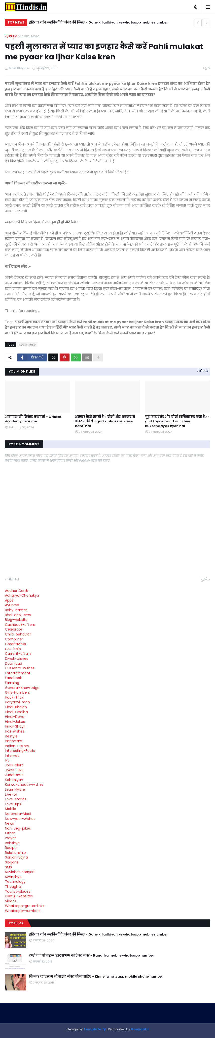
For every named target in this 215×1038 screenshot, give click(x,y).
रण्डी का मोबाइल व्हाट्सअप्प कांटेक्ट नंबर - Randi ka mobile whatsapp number (91, 955)
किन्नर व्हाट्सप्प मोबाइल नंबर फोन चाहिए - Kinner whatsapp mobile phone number (96, 976)
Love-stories (15, 799)
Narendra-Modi (18, 813)
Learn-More (29, 36)
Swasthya (13, 876)
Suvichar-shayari (19, 871)
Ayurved (12, 605)
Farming (12, 682)
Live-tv (11, 794)
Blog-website (16, 619)
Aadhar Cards (17, 590)
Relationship (15, 852)
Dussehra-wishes (20, 668)
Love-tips (13, 804)
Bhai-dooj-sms (18, 614)
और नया (13, 579)
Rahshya (12, 842)
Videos (10, 901)
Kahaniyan (14, 779)
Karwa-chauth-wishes (24, 784)
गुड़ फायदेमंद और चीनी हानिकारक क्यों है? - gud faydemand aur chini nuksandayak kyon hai (177, 421)
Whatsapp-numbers (22, 910)
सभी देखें (202, 371)
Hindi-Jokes (15, 721)
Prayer (10, 837)
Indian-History (17, 745)
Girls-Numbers (17, 692)
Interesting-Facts (20, 750)
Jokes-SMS (14, 770)
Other (10, 833)
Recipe (11, 847)
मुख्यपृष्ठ (11, 36)
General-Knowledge (22, 687)
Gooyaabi (139, 1029)
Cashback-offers (20, 624)
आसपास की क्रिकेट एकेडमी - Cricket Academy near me (33, 419)
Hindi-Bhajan (16, 707)
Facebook (13, 677)
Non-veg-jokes (18, 828)
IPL (7, 760)
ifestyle (11, 736)
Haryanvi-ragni (18, 702)
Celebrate (13, 629)
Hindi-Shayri (15, 726)
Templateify (94, 1029)
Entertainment (17, 673)
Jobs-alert (14, 765)
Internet (12, 755)
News (9, 823)
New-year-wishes (20, 818)
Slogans (11, 862)
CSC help (13, 648)
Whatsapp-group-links (24, 905)
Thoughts (13, 886)
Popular (16, 923)
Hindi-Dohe (14, 716)
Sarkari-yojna (16, 857)
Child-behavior (18, 634)
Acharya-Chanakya (22, 595)
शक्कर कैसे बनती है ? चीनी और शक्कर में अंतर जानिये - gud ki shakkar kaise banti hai (105, 421)
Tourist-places (17, 891)
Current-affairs (18, 653)
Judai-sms (14, 774)
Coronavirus (15, 643)
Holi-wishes (14, 731)
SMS (8, 867)
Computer (14, 639)
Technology (15, 881)
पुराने (204, 579)
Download (13, 663)
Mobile (10, 808)
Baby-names (16, 610)
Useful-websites (19, 896)
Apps (9, 600)
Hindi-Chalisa (16, 711)
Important (14, 740)
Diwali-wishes (16, 658)
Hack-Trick (14, 697)
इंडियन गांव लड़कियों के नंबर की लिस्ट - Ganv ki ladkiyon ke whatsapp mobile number (98, 22)
